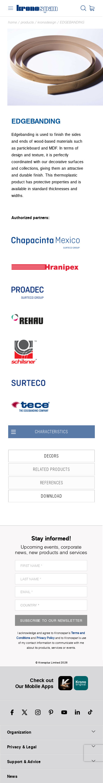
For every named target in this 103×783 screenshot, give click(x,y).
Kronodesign (47, 22)
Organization (51, 732)
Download (36, 496)
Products (27, 22)
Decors (34, 456)
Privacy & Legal (51, 747)
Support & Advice (51, 761)
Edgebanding (72, 22)
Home (12, 22)
